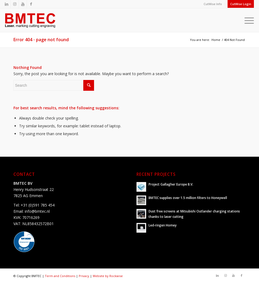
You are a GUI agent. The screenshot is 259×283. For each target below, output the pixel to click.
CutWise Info (213, 4)
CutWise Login (240, 4)
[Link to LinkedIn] (6, 4)
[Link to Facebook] (31, 4)
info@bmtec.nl (37, 211)
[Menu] (248, 20)
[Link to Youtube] (23, 4)
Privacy (84, 276)
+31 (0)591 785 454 (38, 205)
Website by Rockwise (108, 276)
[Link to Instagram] (15, 4)
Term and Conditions (60, 276)
